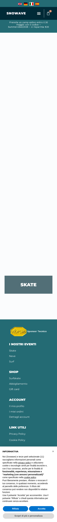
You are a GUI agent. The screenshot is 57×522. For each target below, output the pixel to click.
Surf (11, 361)
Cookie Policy (17, 440)
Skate (12, 350)
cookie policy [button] (30, 477)
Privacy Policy (17, 433)
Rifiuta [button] (15, 508)
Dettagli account (19, 416)
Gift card (14, 389)
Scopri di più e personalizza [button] (28, 516)
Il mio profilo (16, 406)
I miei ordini (16, 411)
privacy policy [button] (24, 462)
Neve (12, 356)
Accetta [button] (41, 508)
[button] (39, 13)
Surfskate (15, 378)
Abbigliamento (18, 383)
